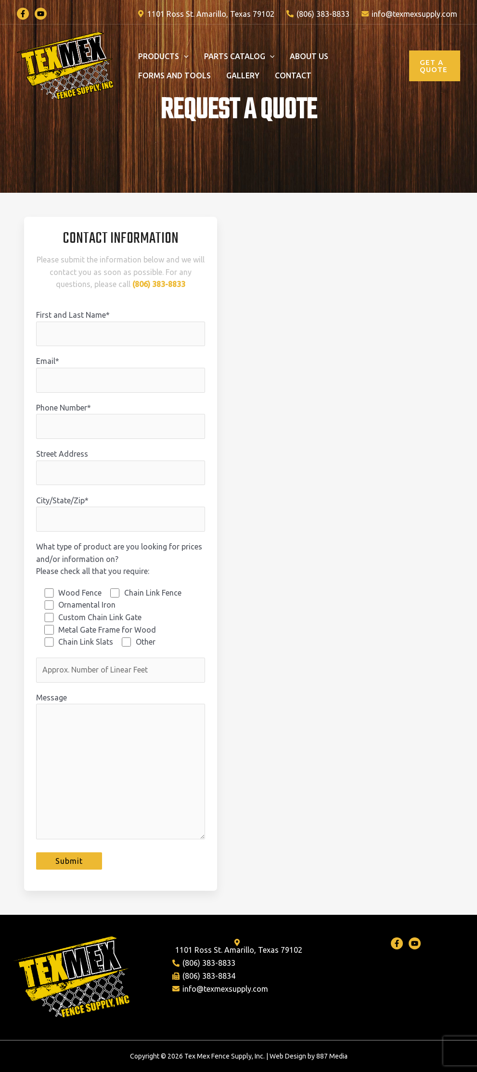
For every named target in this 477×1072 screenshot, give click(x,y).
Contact (293, 75)
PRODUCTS (163, 56)
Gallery (242, 75)
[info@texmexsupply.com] (409, 14)
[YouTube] (41, 14)
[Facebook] (23, 14)
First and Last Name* (120, 328)
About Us (309, 56)
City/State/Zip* (120, 514)
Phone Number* (120, 421)
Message (120, 768)
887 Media (332, 1056)
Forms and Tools (174, 75)
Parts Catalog (239, 56)
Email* (120, 374)
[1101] (206, 14)
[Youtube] (415, 943)
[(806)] (317, 14)
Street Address (120, 467)
